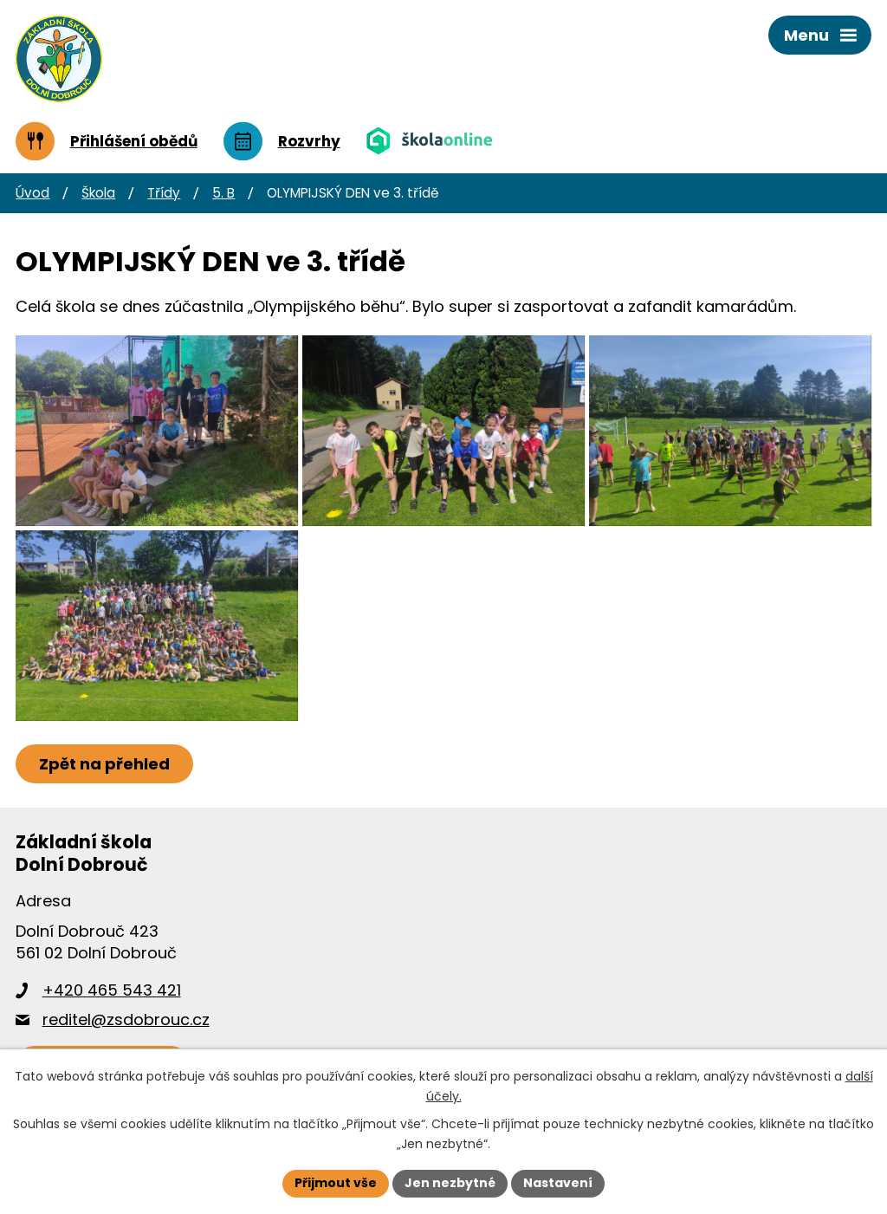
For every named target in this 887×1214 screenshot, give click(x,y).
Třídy (163, 193)
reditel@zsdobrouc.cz (126, 1019)
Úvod (32, 193)
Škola (98, 193)
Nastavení (557, 1182)
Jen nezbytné (450, 1182)
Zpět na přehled (104, 764)
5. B (223, 193)
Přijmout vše (336, 1182)
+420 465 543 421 (111, 990)
